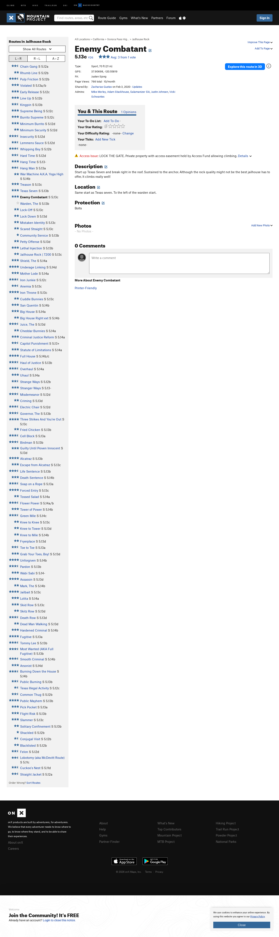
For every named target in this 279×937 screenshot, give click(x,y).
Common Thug (30, 694)
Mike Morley (98, 91)
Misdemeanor (29, 394)
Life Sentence (30, 471)
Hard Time (27, 155)
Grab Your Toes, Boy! (34, 554)
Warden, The (29, 203)
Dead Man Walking (33, 624)
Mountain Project (169, 835)
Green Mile (28, 516)
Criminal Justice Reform (37, 337)
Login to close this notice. (59, 920)
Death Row (28, 618)
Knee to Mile (29, 535)
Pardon (25, 566)
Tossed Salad (29, 497)
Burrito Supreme (32, 117)
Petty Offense (29, 242)
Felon (24, 752)
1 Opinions (128, 112)
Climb (11, 5)
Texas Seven (29, 191)
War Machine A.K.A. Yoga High (41, 174)
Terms (148, 871)
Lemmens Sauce (32, 143)
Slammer (26, 720)
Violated (26, 85)
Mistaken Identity (32, 222)
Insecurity (27, 136)
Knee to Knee (29, 522)
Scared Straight (31, 229)
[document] (241, 919)
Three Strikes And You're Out (40, 419)
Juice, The (27, 324)
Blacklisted (28, 745)
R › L (37, 58)
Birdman (26, 442)
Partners (157, 18)
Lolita (24, 598)
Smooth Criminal (32, 659)
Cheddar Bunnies (32, 331)
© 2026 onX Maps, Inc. (128, 871)
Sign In (265, 18)
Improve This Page (260, 42)
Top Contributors (169, 829)
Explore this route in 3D (245, 66)
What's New (139, 18)
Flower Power (29, 503)
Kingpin (25, 105)
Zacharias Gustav (101, 86)
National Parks (226, 841)
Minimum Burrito (32, 124)
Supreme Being (31, 111)
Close (242, 925)
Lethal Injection (31, 248)
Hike (35, 5)
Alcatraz (26, 458)
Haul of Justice (30, 363)
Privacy (159, 871)
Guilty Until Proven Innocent (40, 448)
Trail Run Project (227, 829)
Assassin (26, 579)
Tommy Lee (28, 643)
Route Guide (107, 18)
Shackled (26, 733)
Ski (65, 5)
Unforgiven (28, 560)
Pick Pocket (28, 707)
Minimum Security (33, 130)
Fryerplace (27, 541)
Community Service (34, 235)
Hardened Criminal (33, 630)
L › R (18, 58)
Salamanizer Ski (140, 91)
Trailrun (51, 5)
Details (245, 156)
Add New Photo (262, 225)
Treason (25, 184)
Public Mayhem (31, 701)
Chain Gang (28, 66)
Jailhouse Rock (140, 39)
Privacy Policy (257, 916)
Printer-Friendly (86, 288)
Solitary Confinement (35, 726)
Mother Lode (29, 273)
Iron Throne (28, 292)
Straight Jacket (30, 774)
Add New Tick (105, 139)
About (103, 823)
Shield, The (28, 261)
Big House (27, 311)
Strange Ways (30, 382)
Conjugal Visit (30, 739)
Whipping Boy (30, 149)
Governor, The (30, 413)
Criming (26, 401)
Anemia (25, 286)
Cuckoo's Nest (30, 768)
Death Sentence (31, 477)
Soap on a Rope (31, 484)
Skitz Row (27, 611)
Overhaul (26, 369)
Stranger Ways (30, 388)
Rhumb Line (28, 73)
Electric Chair (29, 407)
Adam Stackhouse (118, 91)
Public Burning (30, 682)
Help (102, 829)
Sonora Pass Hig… (118, 39)
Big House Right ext (34, 318)
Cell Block (27, 436)
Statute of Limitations (35, 350)
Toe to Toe (27, 547)
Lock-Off (26, 210)
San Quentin (29, 305)
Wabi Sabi (27, 573)
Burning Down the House (38, 671)
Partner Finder (109, 841)
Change (128, 133)
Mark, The (27, 586)
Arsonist (26, 666)
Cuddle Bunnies (31, 299)
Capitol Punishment (34, 343)
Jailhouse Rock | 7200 (35, 254)
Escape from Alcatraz (35, 465)
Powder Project (226, 835)
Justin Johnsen (159, 91)
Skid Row (27, 605)
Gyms (123, 18)
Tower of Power (31, 509)
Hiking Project (226, 823)
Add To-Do (111, 121)
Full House (27, 356)
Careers (13, 848)
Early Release (29, 92)
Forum (171, 18)
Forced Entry (29, 490)
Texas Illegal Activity (34, 688)
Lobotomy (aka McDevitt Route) (42, 757)
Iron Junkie (28, 280)
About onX (15, 842)
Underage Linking (33, 267)
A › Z (55, 58)
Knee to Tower (30, 528)
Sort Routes (33, 782)
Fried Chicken (30, 430)
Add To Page (264, 48)
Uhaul (24, 375)
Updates (137, 86)
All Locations (82, 39)
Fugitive (26, 637)
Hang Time (28, 162)
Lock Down (28, 216)
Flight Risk (27, 713)
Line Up (25, 98)
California (98, 39)
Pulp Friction (29, 79)
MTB (23, 5)
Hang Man (27, 168)
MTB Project (166, 841)
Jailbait (25, 592)
